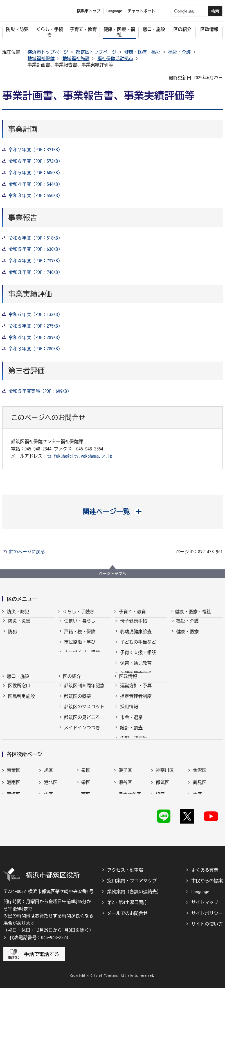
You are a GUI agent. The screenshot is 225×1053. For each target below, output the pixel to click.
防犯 (12, 636)
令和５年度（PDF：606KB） (35, 172)
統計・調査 (131, 761)
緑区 (160, 849)
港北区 (50, 837)
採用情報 (129, 740)
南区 (197, 849)
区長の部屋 (75, 772)
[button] (113, 511)
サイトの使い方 (207, 989)
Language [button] (114, 11)
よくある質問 (204, 935)
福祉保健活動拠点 (115, 58)
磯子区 (125, 825)
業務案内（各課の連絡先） (134, 956)
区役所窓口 (19, 719)
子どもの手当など (138, 647)
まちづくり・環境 (82, 657)
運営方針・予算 (136, 719)
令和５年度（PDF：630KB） (35, 249)
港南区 (13, 837)
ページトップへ (112, 574)
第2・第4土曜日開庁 (127, 967)
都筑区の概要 (77, 730)
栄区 (85, 837)
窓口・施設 (18, 705)
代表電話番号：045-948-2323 (39, 1002)
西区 (85, 849)
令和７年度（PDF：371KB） (35, 149)
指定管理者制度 (136, 730)
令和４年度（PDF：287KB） (35, 337)
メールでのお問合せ (127, 978)
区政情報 (128, 705)
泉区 (85, 825)
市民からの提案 (207, 945)
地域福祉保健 (41, 58)
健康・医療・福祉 (142, 52)
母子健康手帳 (133, 626)
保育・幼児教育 (136, 668)
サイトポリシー (207, 978)
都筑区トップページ (96, 52)
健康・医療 (187, 636)
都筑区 (162, 837)
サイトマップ (204, 967)
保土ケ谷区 (129, 849)
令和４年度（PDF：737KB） (35, 260)
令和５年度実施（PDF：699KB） (39, 391)
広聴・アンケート (138, 782)
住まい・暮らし (80, 626)
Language (200, 956)
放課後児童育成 (136, 678)
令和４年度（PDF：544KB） (35, 184)
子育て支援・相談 (138, 657)
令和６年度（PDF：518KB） (35, 238)
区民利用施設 (21, 730)
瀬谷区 (125, 837)
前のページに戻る (27, 551)
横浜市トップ (88, 11)
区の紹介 (72, 705)
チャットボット (141, 11)
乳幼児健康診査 (136, 636)
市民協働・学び (80, 647)
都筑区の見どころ (82, 751)
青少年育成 (131, 689)
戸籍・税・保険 (80, 636)
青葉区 (13, 825)
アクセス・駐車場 (125, 935)
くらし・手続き (78, 611)
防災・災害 (19, 626)
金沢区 (199, 825)
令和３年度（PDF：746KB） (35, 272)
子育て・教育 (132, 611)
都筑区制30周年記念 (84, 719)
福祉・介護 (179, 52)
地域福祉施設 (75, 58)
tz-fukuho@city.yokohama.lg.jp (79, 456)
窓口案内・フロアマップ (132, 945)
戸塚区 (13, 849)
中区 (48, 849)
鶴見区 (199, 837)
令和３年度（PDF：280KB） (35, 348)
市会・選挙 (131, 751)
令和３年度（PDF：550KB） (35, 195)
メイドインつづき (82, 761)
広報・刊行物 (133, 772)
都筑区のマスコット (84, 740)
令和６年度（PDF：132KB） (35, 314)
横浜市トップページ (48, 52)
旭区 (48, 825)
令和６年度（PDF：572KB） (35, 161)
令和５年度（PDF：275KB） (35, 326)
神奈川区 (165, 825)
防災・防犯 (18, 611)
